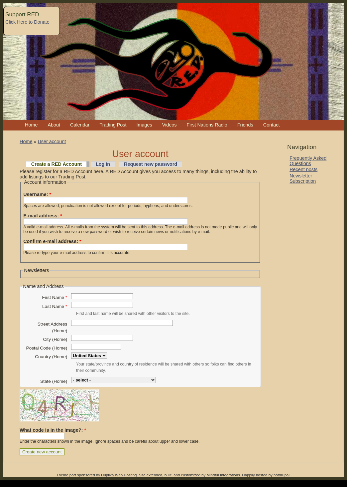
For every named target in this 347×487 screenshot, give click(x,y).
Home (31, 124)
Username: (37, 194)
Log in (103, 164)
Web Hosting (126, 475)
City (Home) (55, 339)
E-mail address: (42, 215)
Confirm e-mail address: (52, 241)
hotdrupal (281, 475)
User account (52, 141)
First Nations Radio (206, 124)
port (72, 475)
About (54, 124)
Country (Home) (51, 356)
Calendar (79, 124)
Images (144, 124)
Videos (169, 124)
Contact (271, 124)
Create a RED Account (56, 164)
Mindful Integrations (223, 475)
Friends (245, 124)
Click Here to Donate (27, 22)
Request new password (150, 164)
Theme (62, 475)
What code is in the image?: (53, 430)
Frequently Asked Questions (307, 160)
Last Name (54, 306)
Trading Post (112, 124)
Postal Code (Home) (46, 348)
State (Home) (53, 381)
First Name (54, 297)
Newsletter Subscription (302, 178)
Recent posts (303, 169)
